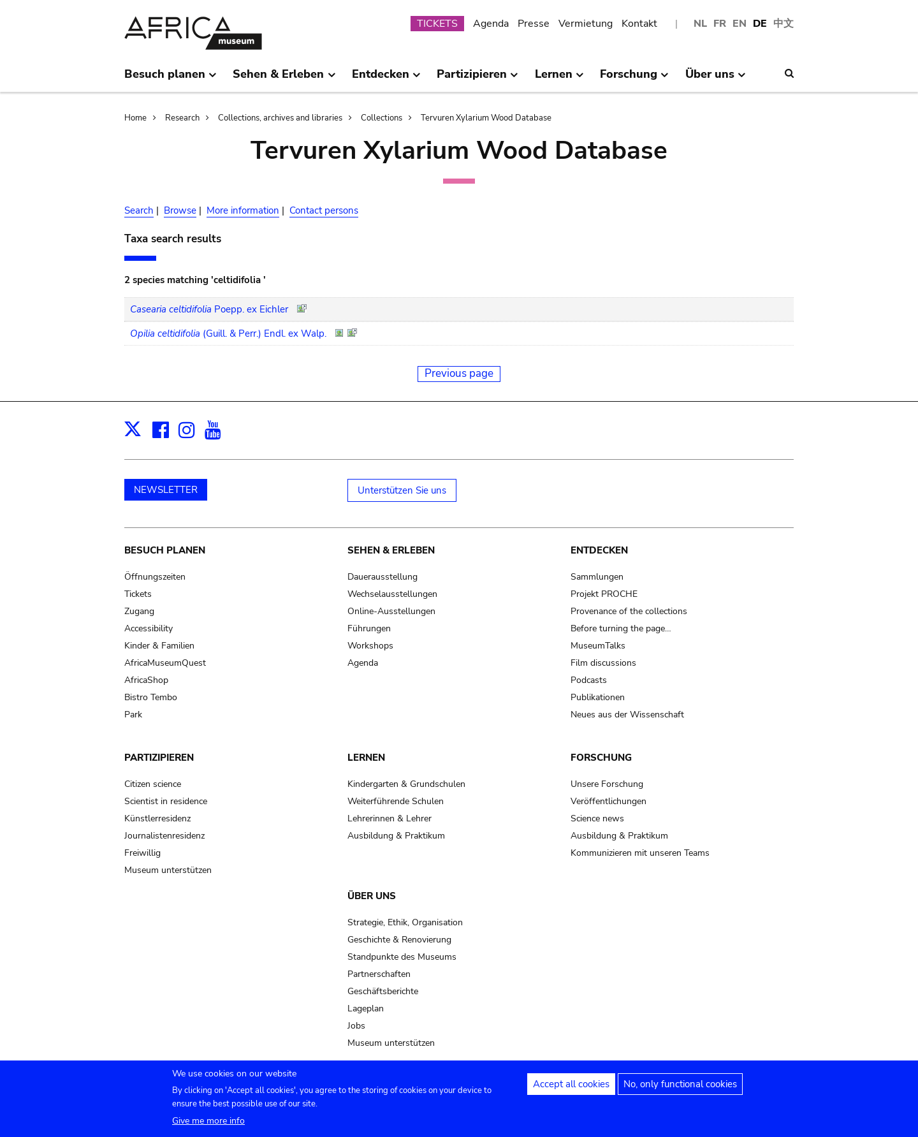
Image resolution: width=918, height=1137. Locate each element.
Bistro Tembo (150, 697)
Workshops (370, 646)
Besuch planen (164, 550)
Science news (597, 818)
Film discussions (603, 663)
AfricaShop (146, 680)
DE (760, 24)
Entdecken (599, 550)
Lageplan (365, 1008)
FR (719, 24)
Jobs (356, 1026)
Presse (534, 24)
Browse (180, 210)
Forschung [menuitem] (634, 79)
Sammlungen (597, 577)
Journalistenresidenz (164, 836)
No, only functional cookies (680, 1084)
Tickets (138, 594)
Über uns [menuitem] (715, 79)
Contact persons (323, 210)
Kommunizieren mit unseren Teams (640, 853)
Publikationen (598, 697)
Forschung (601, 757)
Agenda (491, 24)
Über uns (371, 896)
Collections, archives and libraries (280, 118)
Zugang (139, 611)
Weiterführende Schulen (395, 801)
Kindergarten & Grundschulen (406, 784)
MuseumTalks (598, 646)
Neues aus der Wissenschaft (627, 714)
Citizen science (152, 784)
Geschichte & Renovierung (399, 940)
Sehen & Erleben (391, 550)
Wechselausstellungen (392, 594)
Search (139, 210)
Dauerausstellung (382, 577)
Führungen (369, 628)
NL (700, 24)
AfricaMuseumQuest (165, 663)
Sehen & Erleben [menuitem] (284, 79)
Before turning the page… (621, 628)
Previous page (459, 373)
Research (182, 118)
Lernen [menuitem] (559, 79)
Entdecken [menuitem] (386, 79)
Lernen (366, 757)
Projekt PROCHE (604, 594)
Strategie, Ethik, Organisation (405, 922)
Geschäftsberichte (382, 991)
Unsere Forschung (607, 784)
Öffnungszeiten (155, 577)
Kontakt (639, 24)
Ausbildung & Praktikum (396, 836)
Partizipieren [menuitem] (477, 79)
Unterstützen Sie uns (402, 490)
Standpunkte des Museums (401, 957)
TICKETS (437, 24)
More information (243, 210)
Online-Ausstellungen (391, 611)
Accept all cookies (571, 1084)
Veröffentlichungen (608, 801)
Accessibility (148, 628)
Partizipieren (159, 757)
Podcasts (589, 680)
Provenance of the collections (629, 611)
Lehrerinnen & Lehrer (389, 818)
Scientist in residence (165, 801)
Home (135, 118)
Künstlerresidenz (157, 818)
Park (133, 714)
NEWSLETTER (166, 489)
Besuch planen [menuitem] (170, 79)
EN (739, 24)
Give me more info (208, 1121)
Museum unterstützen (168, 870)
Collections (381, 118)
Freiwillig (142, 853)
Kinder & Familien (159, 646)
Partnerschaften (379, 974)
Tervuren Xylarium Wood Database (486, 118)
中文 (783, 24)
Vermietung (585, 24)
